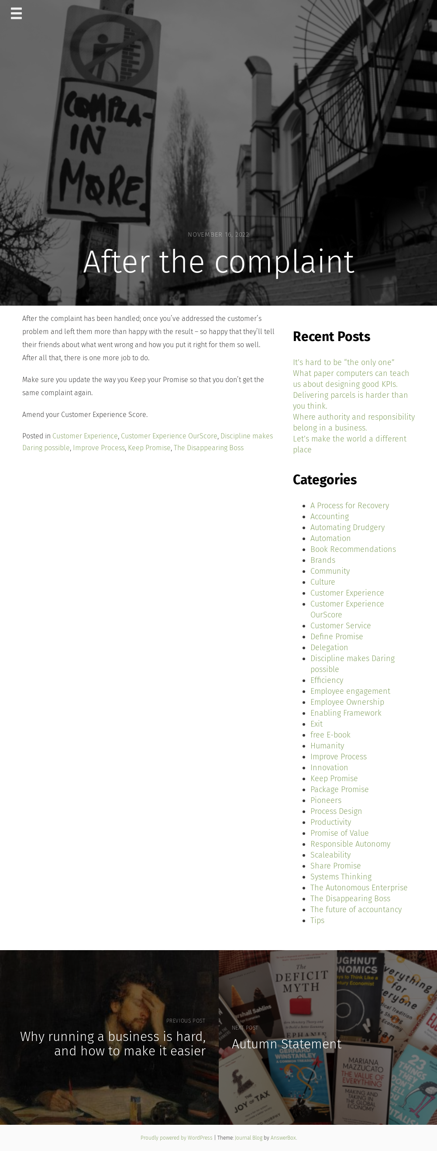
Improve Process (99, 448)
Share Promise (335, 866)
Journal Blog (249, 1138)
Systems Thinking (341, 877)
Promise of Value (339, 833)
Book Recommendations (353, 549)
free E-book (330, 735)
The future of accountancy (356, 909)
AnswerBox (283, 1138)
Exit (316, 724)
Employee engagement (350, 691)
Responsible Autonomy (350, 844)
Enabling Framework (346, 713)
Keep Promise (149, 448)
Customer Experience (85, 436)
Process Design (336, 811)
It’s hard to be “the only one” (344, 362)
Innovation (329, 767)
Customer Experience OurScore (169, 436)
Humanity (327, 746)
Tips (317, 920)
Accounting (329, 516)
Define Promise (336, 636)
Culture (322, 582)
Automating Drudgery (347, 527)
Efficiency (326, 680)
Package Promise (339, 789)
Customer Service (340, 626)
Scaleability (330, 855)
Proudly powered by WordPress (177, 1138)
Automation (330, 538)
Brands (322, 560)
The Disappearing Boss (209, 448)
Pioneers (325, 800)
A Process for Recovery (349, 505)
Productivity (330, 822)
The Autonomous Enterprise (359, 888)
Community (330, 571)
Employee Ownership (347, 702)
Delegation (329, 647)
